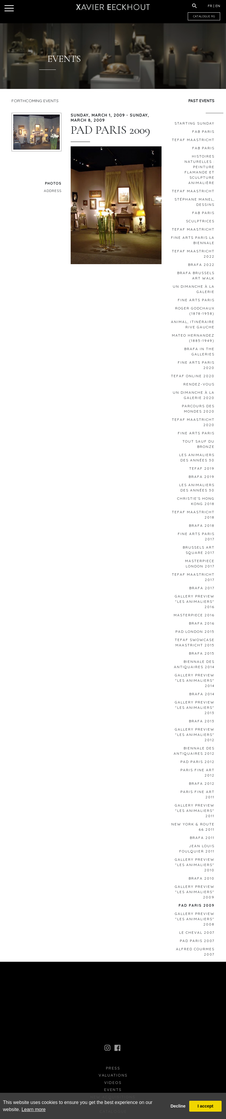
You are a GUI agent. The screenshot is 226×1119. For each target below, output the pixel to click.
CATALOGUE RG (204, 16)
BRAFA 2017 (202, 590)
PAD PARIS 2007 (197, 943)
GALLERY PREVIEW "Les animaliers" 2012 (195, 736)
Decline (177, 1106)
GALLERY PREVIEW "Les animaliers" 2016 (195, 603)
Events (113, 1091)
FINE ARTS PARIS (196, 302)
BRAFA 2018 (202, 527)
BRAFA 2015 (202, 655)
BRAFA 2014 (202, 696)
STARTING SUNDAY (195, 125)
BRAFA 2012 (202, 785)
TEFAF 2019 (202, 470)
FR (210, 6)
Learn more (33, 1109)
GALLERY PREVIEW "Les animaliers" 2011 (195, 812)
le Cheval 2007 (197, 934)
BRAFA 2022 (201, 266)
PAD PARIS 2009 (197, 907)
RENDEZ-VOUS (199, 386)
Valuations (113, 1077)
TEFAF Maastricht (193, 193)
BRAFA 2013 (202, 723)
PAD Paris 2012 (197, 764)
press (113, 1070)
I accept (205, 1106)
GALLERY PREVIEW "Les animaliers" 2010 (195, 866)
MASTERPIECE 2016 (194, 617)
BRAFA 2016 (202, 625)
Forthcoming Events (35, 100)
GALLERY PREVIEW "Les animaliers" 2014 (195, 682)
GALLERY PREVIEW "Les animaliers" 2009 (195, 893)
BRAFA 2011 (202, 839)
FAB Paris (203, 133)
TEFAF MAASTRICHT (193, 142)
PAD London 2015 (195, 633)
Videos (113, 1084)
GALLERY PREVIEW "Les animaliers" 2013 (195, 709)
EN (217, 6)
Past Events (201, 100)
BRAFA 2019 (202, 478)
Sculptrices (200, 223)
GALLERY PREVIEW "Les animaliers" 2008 (195, 920)
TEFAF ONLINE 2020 (193, 378)
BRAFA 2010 (202, 880)
